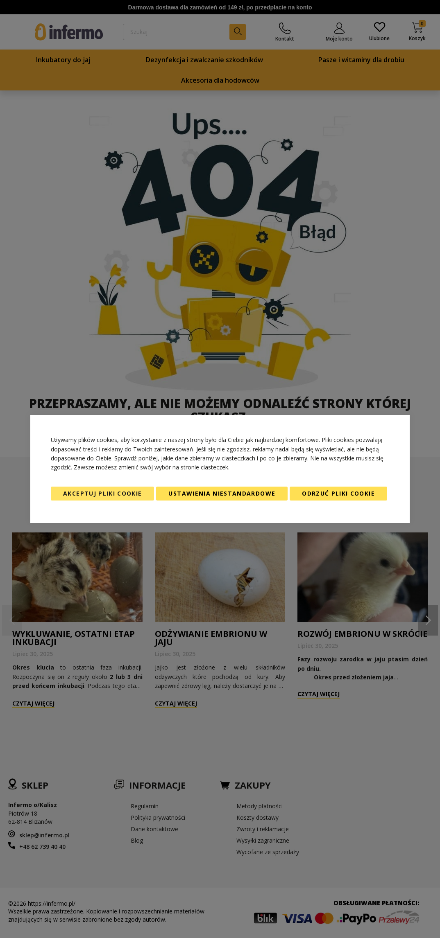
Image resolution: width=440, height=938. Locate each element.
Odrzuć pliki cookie (338, 493)
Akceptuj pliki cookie (102, 493)
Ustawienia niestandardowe (221, 493)
